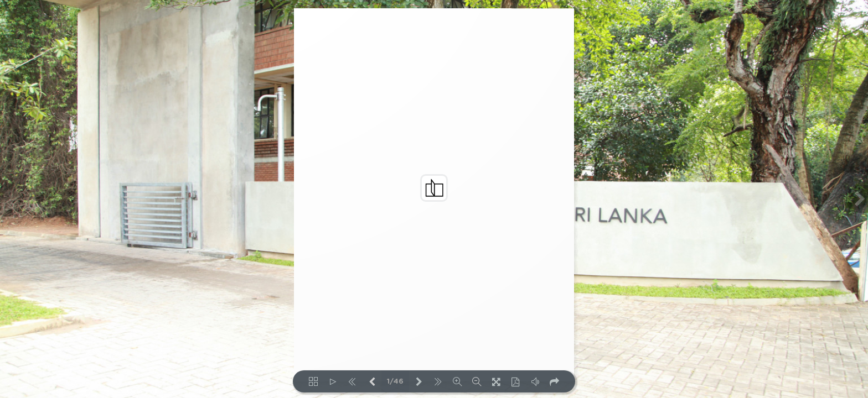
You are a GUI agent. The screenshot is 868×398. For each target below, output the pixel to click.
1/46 (395, 381)
